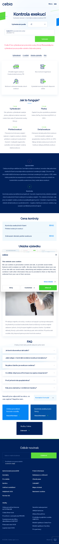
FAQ (45, 55)
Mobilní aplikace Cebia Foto (41, 522)
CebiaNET (35, 483)
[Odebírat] (44, 455)
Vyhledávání (17, 55)
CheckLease (36, 479)
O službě (26, 55)
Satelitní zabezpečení (39, 507)
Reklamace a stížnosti (40, 475)
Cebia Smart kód (8, 512)
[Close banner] (56, 254)
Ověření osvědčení (8, 487)
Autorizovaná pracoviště (10, 471)
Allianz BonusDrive (38, 514)
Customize (29, 288)
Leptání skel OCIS (8, 528)
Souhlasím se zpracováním (14, 461)
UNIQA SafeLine (37, 510)
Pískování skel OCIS (9, 524)
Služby (4, 503)
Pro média (5, 479)
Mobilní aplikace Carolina (41, 526)
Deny (11, 288)
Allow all (48, 288)
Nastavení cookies (38, 491)
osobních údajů (10, 463)
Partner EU (6, 496)
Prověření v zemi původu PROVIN (13, 516)
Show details (48, 282)
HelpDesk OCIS (7, 491)
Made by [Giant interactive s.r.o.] (52, 539)
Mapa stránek (37, 487)
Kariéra (4, 483)
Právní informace (38, 471)
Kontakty (5, 475)
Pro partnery (36, 529)
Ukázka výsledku (36, 55)
